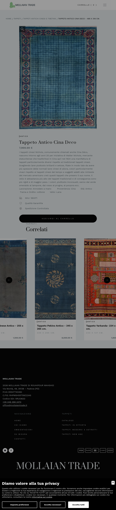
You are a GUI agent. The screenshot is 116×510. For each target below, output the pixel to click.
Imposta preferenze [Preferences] (19, 505)
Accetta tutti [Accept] (78, 505)
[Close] (113, 483)
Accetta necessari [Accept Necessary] (52, 505)
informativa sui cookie (42, 497)
